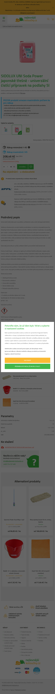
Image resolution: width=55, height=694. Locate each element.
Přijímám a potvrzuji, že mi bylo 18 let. (27, 366)
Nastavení (27, 360)
